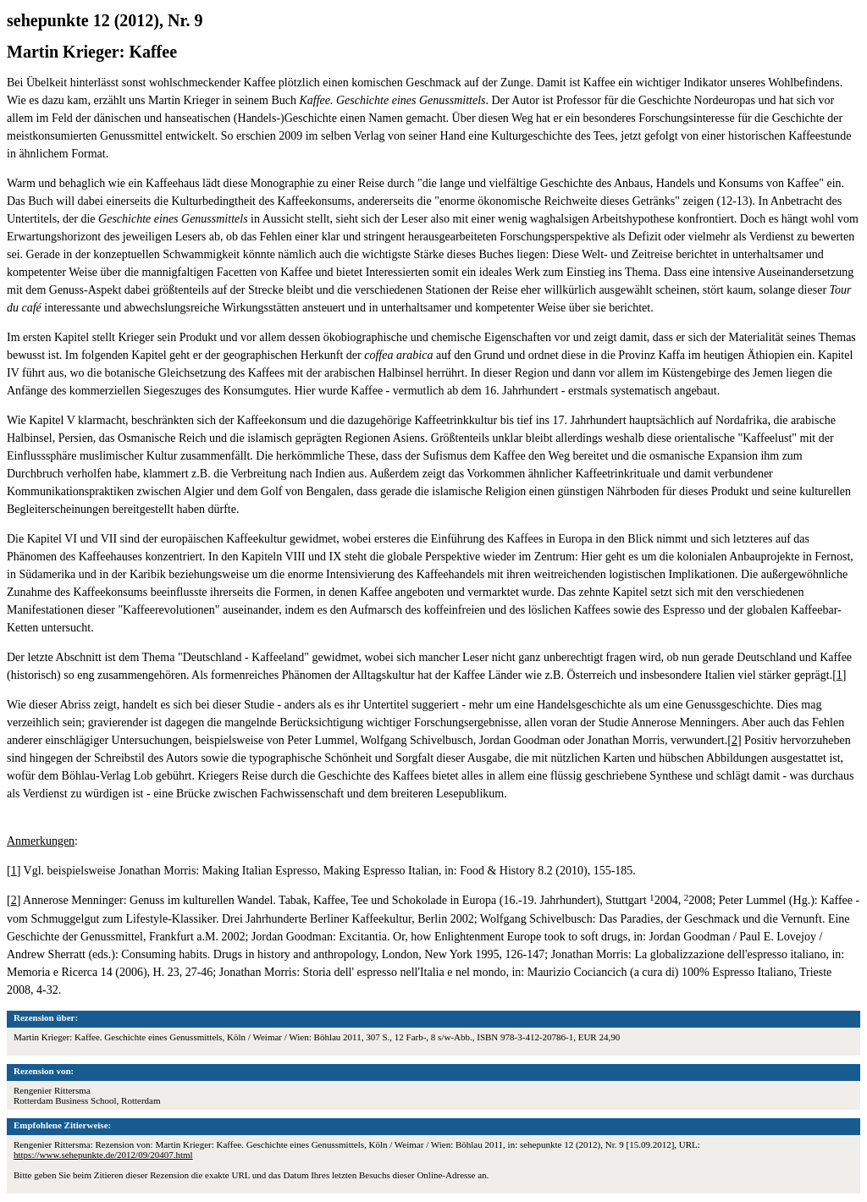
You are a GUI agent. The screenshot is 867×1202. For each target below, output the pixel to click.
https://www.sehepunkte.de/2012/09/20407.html (103, 1155)
